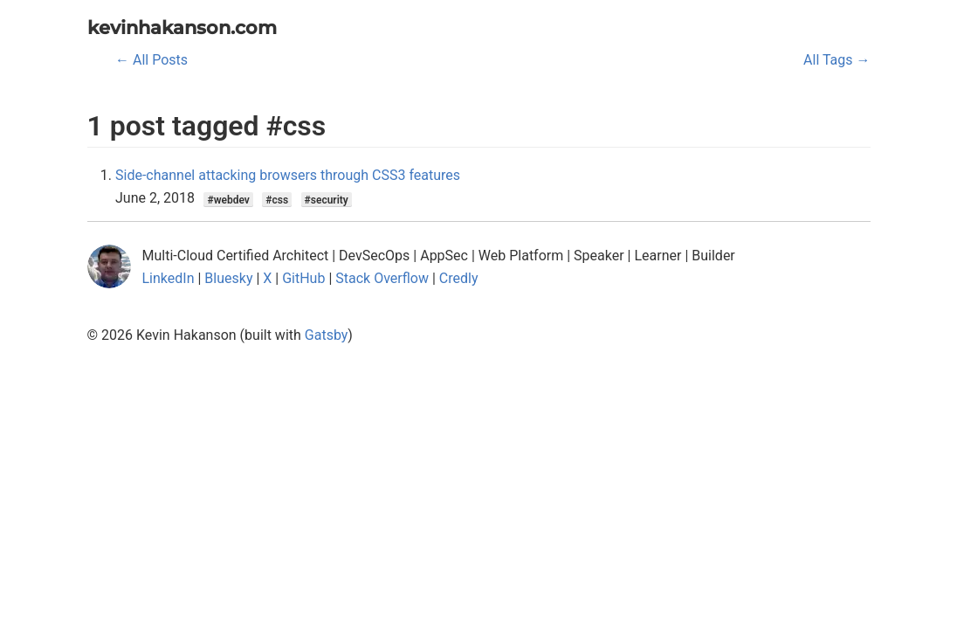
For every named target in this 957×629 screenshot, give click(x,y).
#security (326, 199)
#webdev (228, 199)
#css (276, 199)
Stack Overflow (382, 278)
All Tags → (836, 60)
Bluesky (228, 278)
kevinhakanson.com (182, 27)
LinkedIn (168, 278)
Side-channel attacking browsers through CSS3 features (287, 175)
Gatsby (326, 335)
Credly (458, 278)
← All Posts (151, 60)
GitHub (303, 278)
